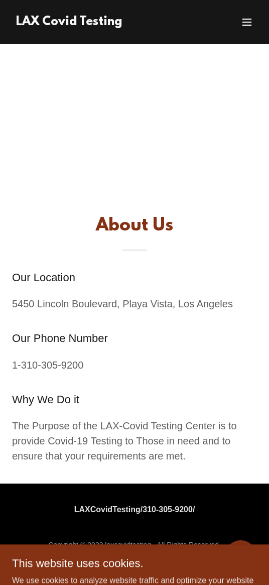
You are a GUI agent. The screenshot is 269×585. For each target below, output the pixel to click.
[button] (247, 22)
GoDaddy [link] (154, 559)
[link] (69, 22)
